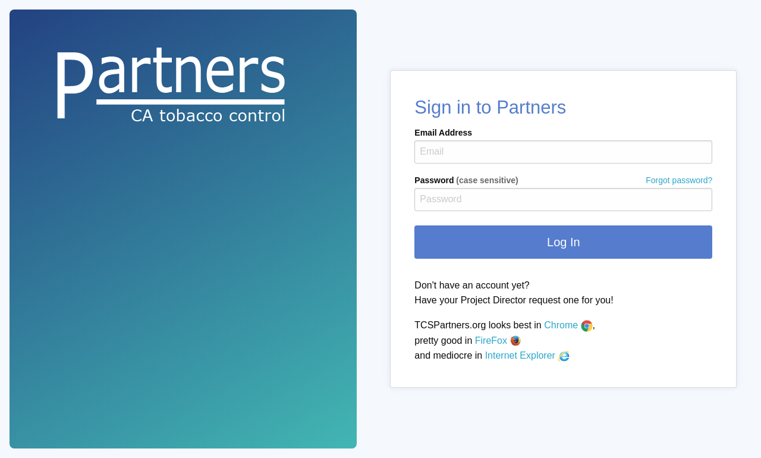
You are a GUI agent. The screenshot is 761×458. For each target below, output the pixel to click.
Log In (563, 242)
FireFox (498, 340)
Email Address (443, 132)
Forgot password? (679, 180)
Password (563, 180)
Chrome (568, 325)
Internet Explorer (527, 355)
